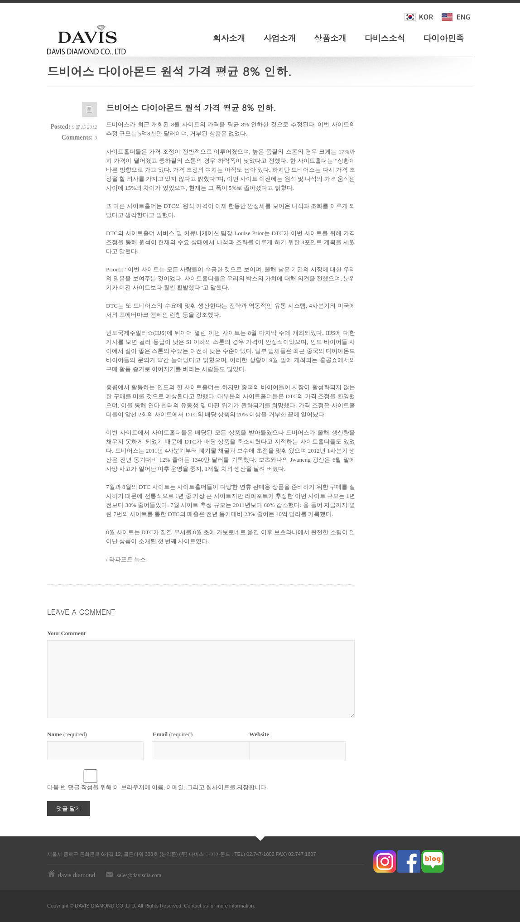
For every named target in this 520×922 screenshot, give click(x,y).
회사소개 (229, 37)
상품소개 (330, 37)
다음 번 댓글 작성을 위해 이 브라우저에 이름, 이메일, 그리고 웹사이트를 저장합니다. (157, 787)
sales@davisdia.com (139, 875)
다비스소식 (385, 37)
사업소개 (279, 37)
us (205, 905)
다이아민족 (443, 37)
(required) (67, 734)
